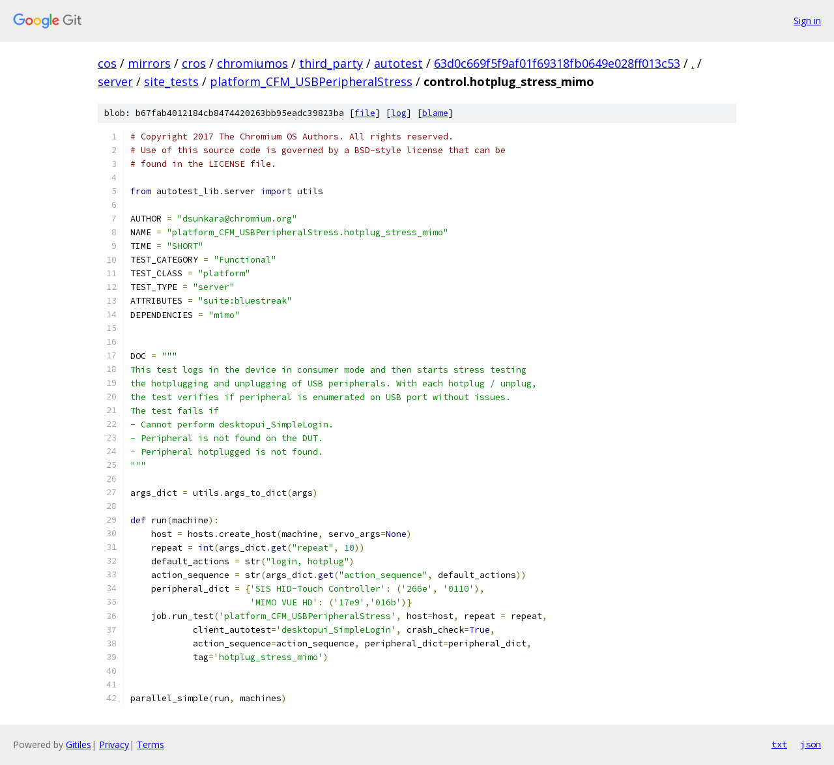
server (115, 81)
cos (107, 63)
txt (779, 744)
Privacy (114, 744)
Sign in (807, 20)
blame (435, 113)
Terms (150, 744)
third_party (331, 63)
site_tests (171, 81)
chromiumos (252, 63)
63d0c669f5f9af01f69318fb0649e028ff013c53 (557, 63)
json (810, 744)
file (364, 113)
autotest (398, 63)
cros (194, 63)
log (399, 113)
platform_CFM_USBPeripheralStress (311, 81)
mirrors (149, 63)
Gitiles (78, 744)
